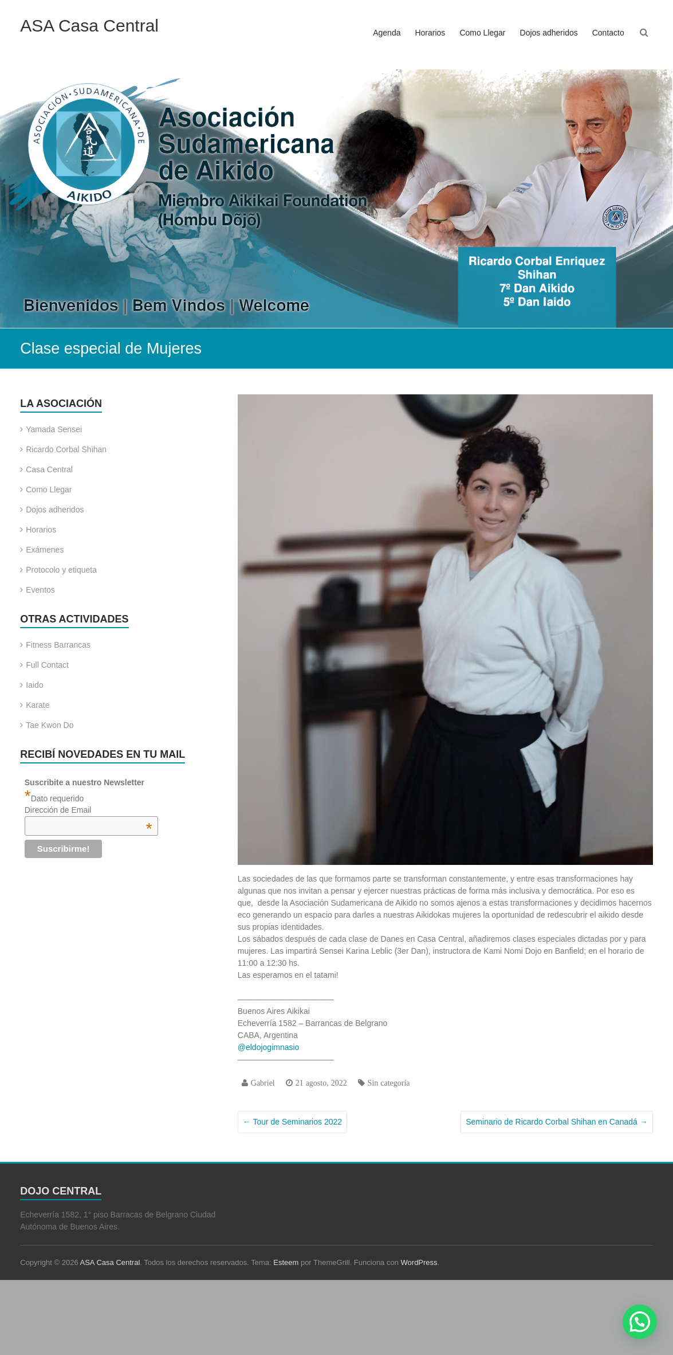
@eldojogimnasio (269, 1047)
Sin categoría (389, 1083)
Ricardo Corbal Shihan (66, 449)
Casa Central (49, 469)
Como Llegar (482, 32)
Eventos (40, 589)
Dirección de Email (88, 809)
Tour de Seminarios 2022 (292, 1121)
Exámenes (45, 549)
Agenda (386, 32)
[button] (640, 1322)
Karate (37, 705)
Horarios (430, 32)
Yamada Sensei (54, 429)
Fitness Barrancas (58, 644)
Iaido (34, 685)
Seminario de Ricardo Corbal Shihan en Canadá (557, 1121)
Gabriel (263, 1083)
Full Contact (47, 664)
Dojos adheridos (549, 32)
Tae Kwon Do (49, 725)
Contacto (608, 32)
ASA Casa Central (89, 25)
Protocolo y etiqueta (61, 569)
